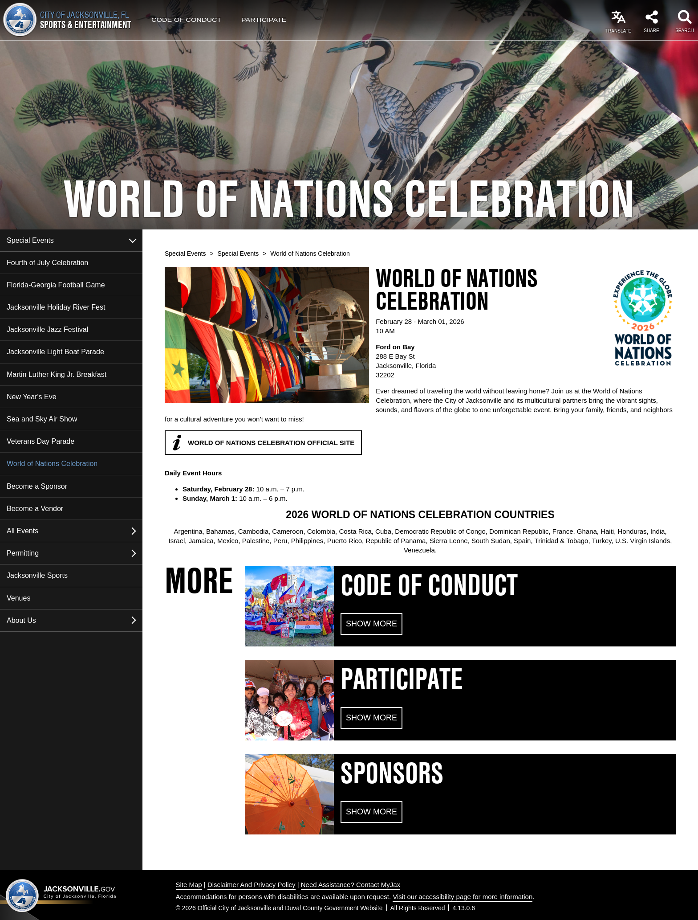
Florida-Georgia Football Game (56, 285)
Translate (618, 31)
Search (684, 30)
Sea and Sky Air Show (42, 419)
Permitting (23, 553)
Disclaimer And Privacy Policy (251, 884)
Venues (18, 598)
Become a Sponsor (37, 486)
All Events (22, 531)
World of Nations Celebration (52, 463)
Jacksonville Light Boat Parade (55, 352)
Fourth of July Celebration (47, 262)
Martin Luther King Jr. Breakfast (56, 374)
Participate (263, 20)
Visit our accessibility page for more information (462, 896)
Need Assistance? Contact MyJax (350, 884)
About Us (21, 620)
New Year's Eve (32, 397)
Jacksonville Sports (37, 575)
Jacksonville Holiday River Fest (56, 307)
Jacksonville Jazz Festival (47, 329)
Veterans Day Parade (40, 441)
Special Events (30, 240)
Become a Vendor (35, 508)
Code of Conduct (186, 20)
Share (651, 30)
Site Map (189, 884)
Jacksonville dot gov (61, 895)
